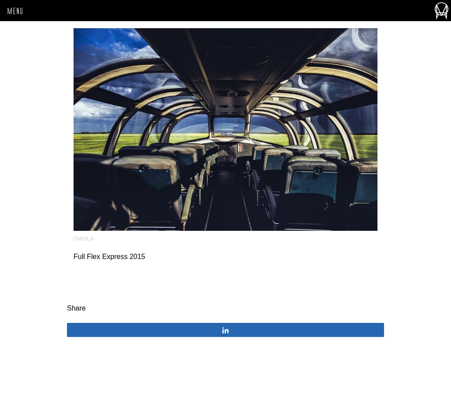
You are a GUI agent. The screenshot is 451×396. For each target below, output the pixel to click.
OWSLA (84, 238)
